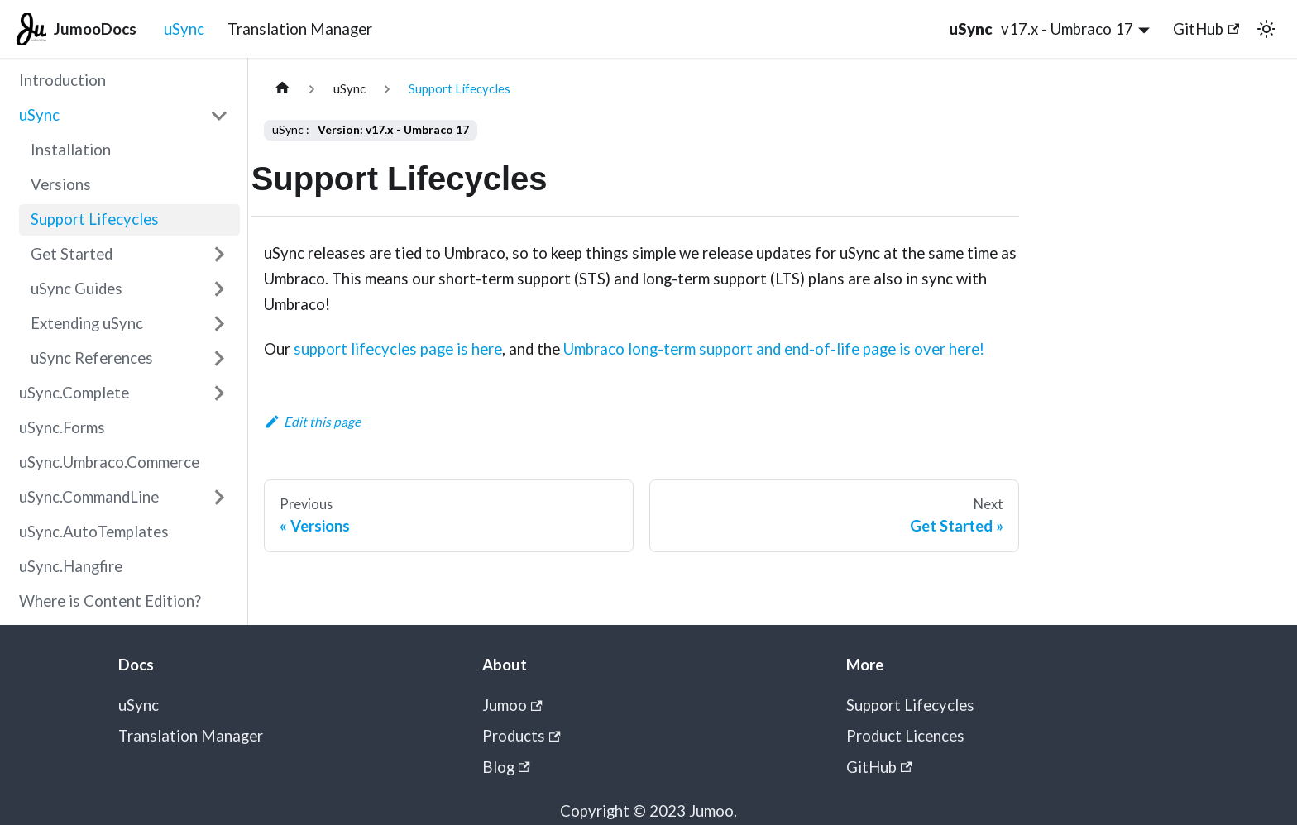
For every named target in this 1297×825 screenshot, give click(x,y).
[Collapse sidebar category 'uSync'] (219, 115)
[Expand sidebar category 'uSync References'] (219, 358)
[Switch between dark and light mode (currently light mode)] (1266, 28)
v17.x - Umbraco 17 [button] (1067, 29)
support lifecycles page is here (398, 349)
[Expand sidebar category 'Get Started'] (219, 254)
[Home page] (282, 89)
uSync (184, 29)
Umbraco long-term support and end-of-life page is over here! (773, 349)
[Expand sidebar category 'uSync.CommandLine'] (219, 497)
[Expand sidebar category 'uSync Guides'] (219, 289)
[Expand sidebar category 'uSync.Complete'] (219, 393)
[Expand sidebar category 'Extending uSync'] (219, 323)
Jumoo (512, 705)
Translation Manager (299, 29)
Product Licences (905, 736)
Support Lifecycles (910, 705)
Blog (506, 767)
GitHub (1206, 29)
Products (521, 736)
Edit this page (312, 421)
